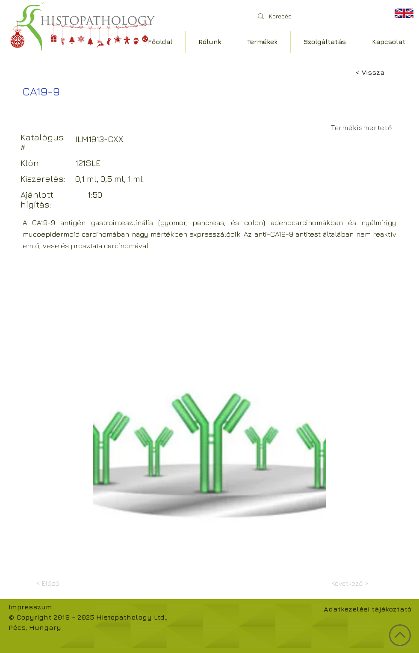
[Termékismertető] (363, 127)
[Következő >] (347, 583)
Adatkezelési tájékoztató (367, 609)
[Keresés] (316, 16)
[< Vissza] (383, 72)
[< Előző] (64, 583)
